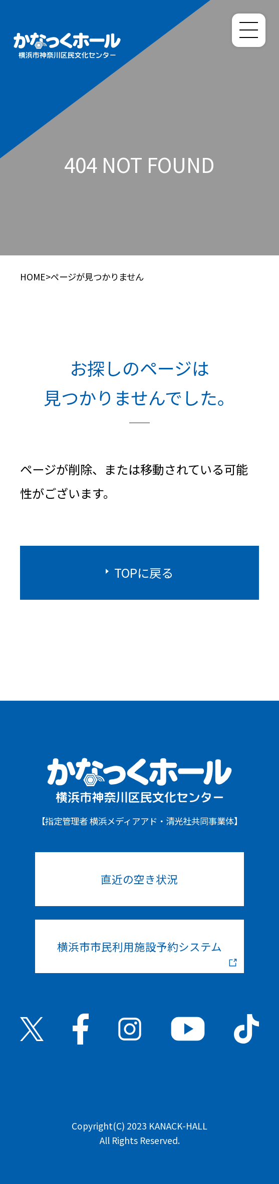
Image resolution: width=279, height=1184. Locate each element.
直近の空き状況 (139, 879)
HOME (33, 276)
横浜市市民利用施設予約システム (147, 953)
